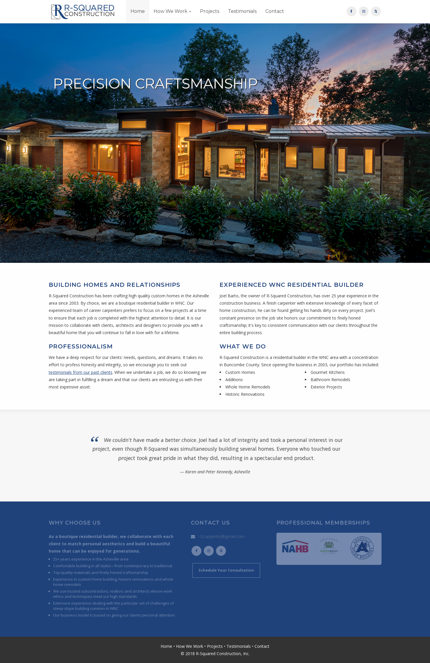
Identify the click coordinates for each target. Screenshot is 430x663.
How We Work (172, 11)
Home (137, 11)
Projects (209, 11)
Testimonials (242, 11)
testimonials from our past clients (80, 372)
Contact (274, 11)
